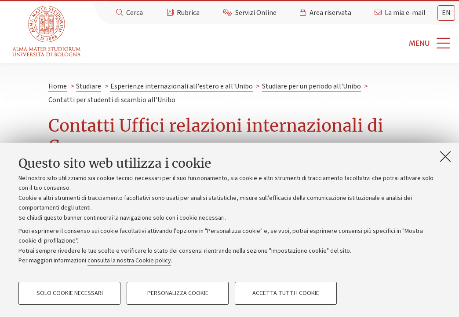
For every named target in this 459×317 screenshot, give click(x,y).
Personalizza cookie (177, 293)
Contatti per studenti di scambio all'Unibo (111, 100)
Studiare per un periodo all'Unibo (311, 86)
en (446, 13)
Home (57, 86)
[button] (271, 43)
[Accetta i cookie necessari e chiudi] (445, 156)
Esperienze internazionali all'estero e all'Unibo (181, 86)
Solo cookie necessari (69, 293)
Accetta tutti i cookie (285, 293)
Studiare (88, 86)
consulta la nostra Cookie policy (129, 260)
